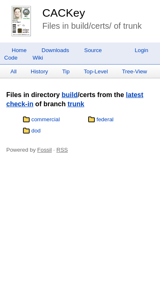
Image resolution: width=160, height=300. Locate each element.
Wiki (38, 58)
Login (141, 50)
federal (105, 119)
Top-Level (96, 71)
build (69, 94)
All (13, 71)
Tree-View (134, 71)
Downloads (55, 50)
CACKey (63, 13)
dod (36, 131)
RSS (62, 150)
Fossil (44, 150)
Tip (66, 71)
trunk (76, 104)
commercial (45, 119)
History (39, 71)
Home (19, 50)
